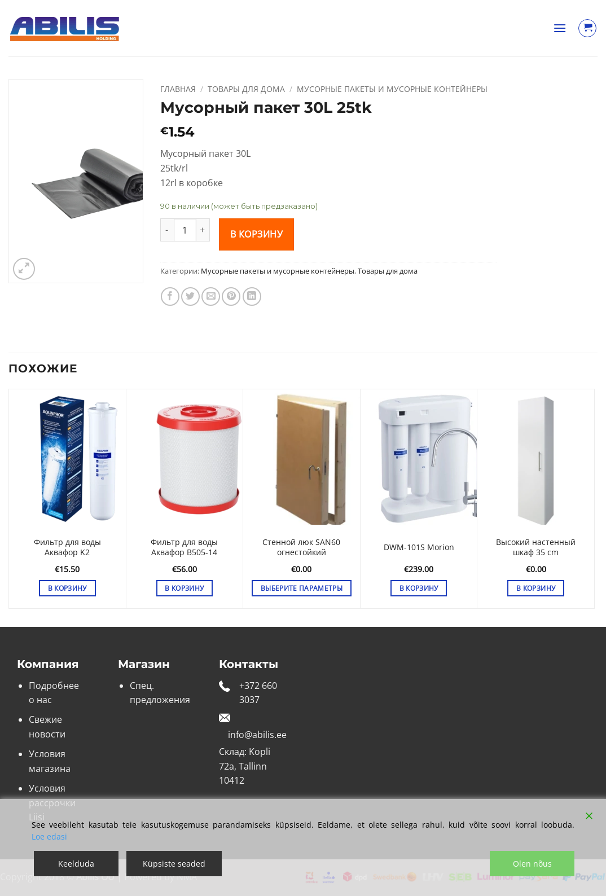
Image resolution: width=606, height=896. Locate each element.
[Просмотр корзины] (587, 28)
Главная (178, 89)
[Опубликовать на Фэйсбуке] (170, 296)
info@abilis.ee (257, 734)
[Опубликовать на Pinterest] (231, 296)
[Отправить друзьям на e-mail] (210, 296)
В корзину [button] (67, 588)
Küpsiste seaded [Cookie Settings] (174, 863)
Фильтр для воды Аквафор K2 (67, 547)
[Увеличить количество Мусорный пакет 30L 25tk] (203, 229)
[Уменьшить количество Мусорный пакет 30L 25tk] (167, 229)
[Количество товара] (185, 229)
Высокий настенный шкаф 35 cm (536, 547)
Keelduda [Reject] (76, 863)
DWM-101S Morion (419, 547)
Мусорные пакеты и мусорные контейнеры (392, 89)
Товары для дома (246, 89)
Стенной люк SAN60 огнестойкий (301, 547)
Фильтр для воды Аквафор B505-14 (184, 547)
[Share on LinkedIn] (252, 296)
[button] (560, 28)
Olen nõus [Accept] (532, 863)
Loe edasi (49, 836)
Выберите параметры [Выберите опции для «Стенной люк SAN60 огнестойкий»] (301, 588)
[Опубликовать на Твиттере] (190, 296)
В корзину (256, 234)
